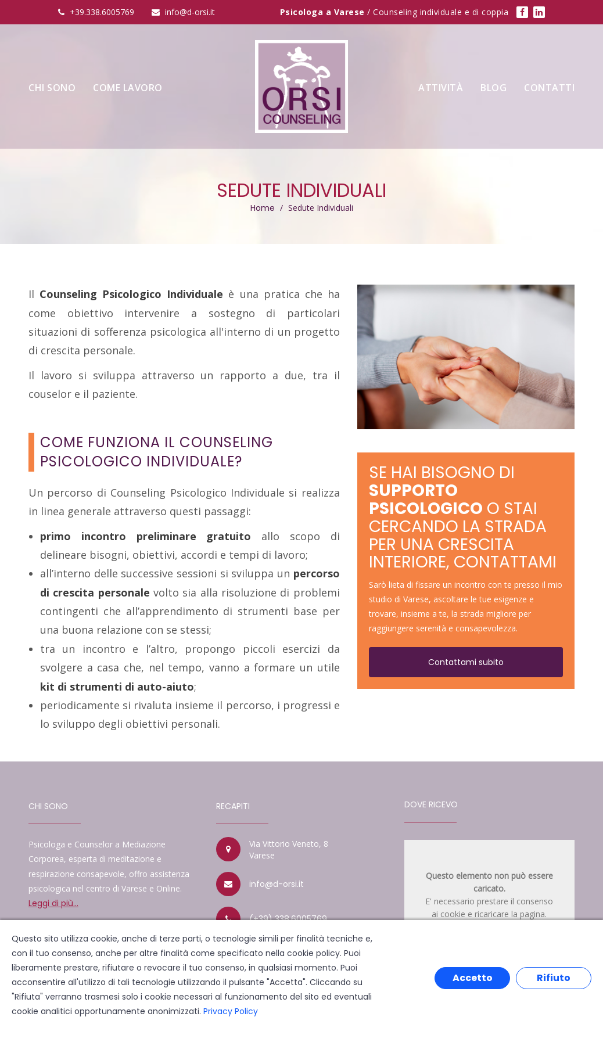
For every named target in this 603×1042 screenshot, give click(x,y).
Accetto (473, 977)
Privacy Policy (230, 1011)
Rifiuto (553, 977)
